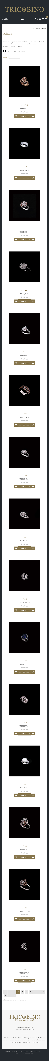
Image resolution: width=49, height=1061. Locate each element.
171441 (24, 352)
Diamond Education (38, 1040)
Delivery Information (30, 1038)
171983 (24, 414)
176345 (24, 599)
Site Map (36, 1042)
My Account (8, 1038)
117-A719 (24, 105)
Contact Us (26, 1042)
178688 (24, 846)
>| (14, 995)
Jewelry (38, 28)
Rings (44, 28)
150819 (24, 167)
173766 (24, 476)
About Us (18, 1038)
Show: (5, 57)
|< (5, 992)
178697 (24, 970)
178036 (24, 723)
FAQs (27, 1040)
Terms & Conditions (16, 1040)
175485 (24, 537)
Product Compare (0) (18, 51)
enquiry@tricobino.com (26, 1029)
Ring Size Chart (16, 1042)
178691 (24, 908)
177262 (24, 661)
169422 (24, 228)
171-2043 (24, 290)
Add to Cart (24, 116)
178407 (24, 784)
